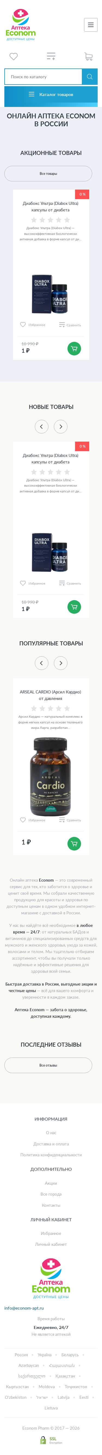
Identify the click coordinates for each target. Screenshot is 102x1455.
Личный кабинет (51, 1244)
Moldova (47, 1386)
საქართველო (31, 1375)
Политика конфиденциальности (51, 1154)
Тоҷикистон (76, 1386)
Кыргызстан (17, 1386)
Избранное (51, 1233)
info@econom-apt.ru (24, 1307)
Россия (21, 1354)
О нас (51, 1132)
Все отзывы (48, 1065)
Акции (51, 1183)
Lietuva (51, 1407)
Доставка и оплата (51, 1143)
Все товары (48, 174)
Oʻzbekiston (15, 1397)
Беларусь (70, 1354)
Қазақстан (65, 1375)
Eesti (83, 1397)
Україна (44, 1354)
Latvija (63, 1397)
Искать (90, 76)
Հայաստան (62, 1365)
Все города (51, 1193)
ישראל (42, 1397)
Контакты (51, 1205)
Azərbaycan (28, 1365)
